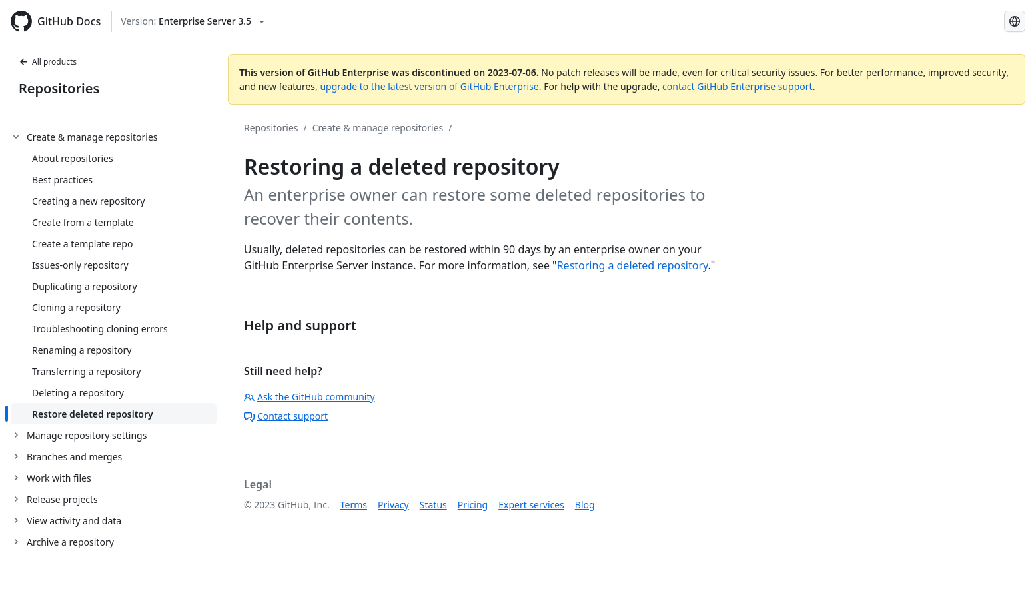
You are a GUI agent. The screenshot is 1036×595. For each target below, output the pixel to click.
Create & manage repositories (378, 127)
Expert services (531, 504)
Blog (585, 504)
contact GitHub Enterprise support (737, 86)
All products (48, 61)
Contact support (286, 416)
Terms (353, 504)
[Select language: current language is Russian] (1014, 21)
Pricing (473, 504)
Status (433, 504)
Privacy (393, 504)
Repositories (59, 88)
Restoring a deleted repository (632, 265)
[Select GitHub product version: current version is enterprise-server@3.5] (192, 21)
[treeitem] (114, 275)
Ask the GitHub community (309, 396)
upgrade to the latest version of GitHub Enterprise (429, 86)
